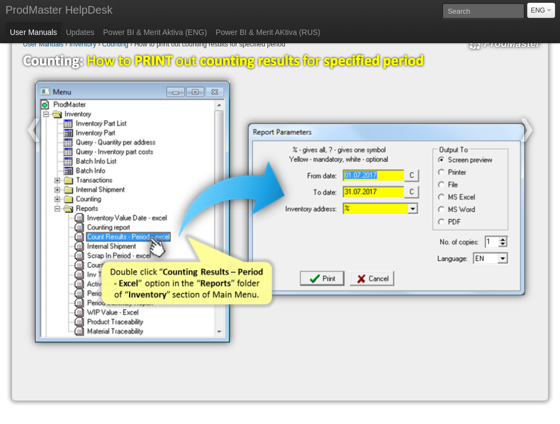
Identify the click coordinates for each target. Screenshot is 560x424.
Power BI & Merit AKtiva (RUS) (267, 32)
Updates (80, 32)
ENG (541, 10)
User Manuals (33, 32)
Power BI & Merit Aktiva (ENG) (155, 32)
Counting (115, 44)
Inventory (82, 44)
